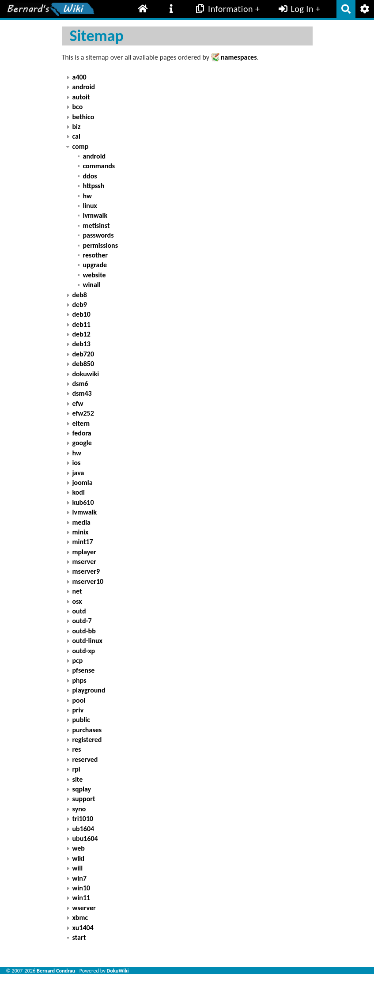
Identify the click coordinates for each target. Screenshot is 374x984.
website (94, 275)
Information (224, 9)
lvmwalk (95, 215)
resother (95, 255)
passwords (98, 235)
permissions (100, 245)
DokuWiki (118, 970)
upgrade (95, 265)
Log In (295, 9)
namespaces (239, 57)
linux (90, 205)
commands (99, 166)
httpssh (94, 186)
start (79, 937)
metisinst (96, 225)
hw (87, 196)
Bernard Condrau (56, 970)
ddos (90, 176)
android (94, 156)
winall (92, 284)
